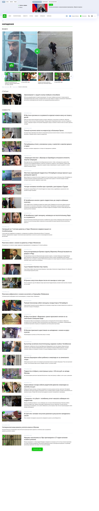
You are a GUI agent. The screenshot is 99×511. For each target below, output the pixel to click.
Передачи (42, 15)
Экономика (83, 16)
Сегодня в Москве (74, 16)
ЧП (10, 86)
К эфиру (20, 7)
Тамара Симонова (22, 86)
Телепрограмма (17, 15)
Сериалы (49, 15)
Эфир (10, 15)
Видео (36, 15)
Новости (25, 15)
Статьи (31, 15)
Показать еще (37, 449)
